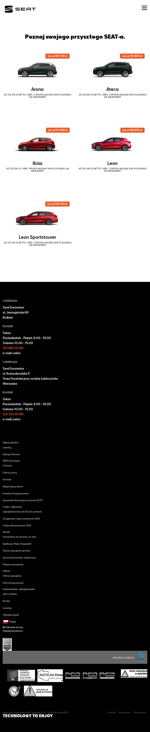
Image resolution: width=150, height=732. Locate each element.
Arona (37, 89)
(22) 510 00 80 (13, 414)
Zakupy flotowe (11, 454)
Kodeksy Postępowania (16, 493)
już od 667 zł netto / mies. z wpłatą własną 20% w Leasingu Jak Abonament (113, 96)
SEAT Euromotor (11, 461)
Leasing (7, 447)
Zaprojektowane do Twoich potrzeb (22, 511)
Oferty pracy (10, 472)
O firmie (7, 465)
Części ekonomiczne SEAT (17, 525)
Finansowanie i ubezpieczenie (19, 589)
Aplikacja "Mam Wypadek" (17, 543)
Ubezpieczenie (11, 614)
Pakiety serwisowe (13, 564)
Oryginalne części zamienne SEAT (21, 518)
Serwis (6, 532)
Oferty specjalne (12, 575)
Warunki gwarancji (13, 582)
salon (17, 353)
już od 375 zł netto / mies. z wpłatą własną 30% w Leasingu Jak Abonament (37, 96)
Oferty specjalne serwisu (16, 550)
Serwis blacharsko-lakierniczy (19, 557)
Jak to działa (10, 594)
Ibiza (37, 163)
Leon (112, 163)
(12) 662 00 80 (13, 348)
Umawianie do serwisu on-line (19, 536)
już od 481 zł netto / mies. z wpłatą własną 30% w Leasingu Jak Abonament (37, 244)
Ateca (112, 89)
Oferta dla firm (11, 443)
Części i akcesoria (12, 507)
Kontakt (7, 479)
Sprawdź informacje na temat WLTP (23, 500)
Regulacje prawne (13, 486)
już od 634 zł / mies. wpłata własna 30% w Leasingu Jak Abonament (37, 170)
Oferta (6, 571)
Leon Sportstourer (37, 237)
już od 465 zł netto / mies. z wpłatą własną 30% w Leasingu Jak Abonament (112, 170)
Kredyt (6, 601)
